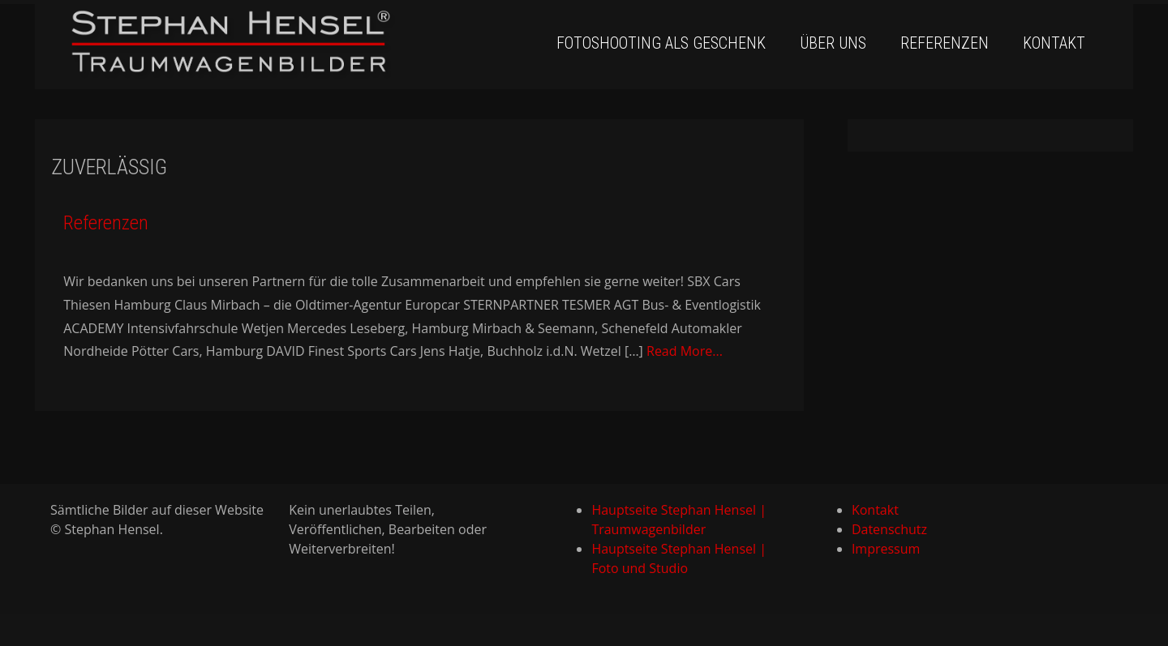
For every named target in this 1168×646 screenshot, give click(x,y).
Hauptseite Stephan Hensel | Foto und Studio (678, 558)
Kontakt (1054, 43)
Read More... (684, 351)
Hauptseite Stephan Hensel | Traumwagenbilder (678, 519)
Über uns (833, 43)
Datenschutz (889, 529)
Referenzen (944, 43)
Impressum (886, 549)
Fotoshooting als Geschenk (661, 43)
